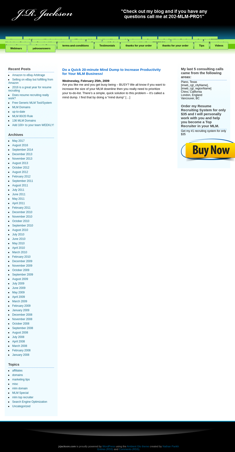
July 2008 (18, 337)
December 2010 (22, 212)
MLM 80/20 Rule (22, 116)
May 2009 (18, 292)
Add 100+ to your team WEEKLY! (33, 125)
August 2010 (20, 230)
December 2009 (22, 261)
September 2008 (22, 328)
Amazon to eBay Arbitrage (28, 75)
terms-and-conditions (75, 45)
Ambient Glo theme (138, 446)
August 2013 (20, 163)
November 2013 (22, 158)
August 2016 (20, 145)
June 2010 (18, 239)
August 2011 (20, 185)
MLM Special (20, 393)
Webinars (16, 48)
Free (94, 42)
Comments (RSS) (129, 449)
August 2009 (20, 279)
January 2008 (20, 354)
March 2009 (19, 301)
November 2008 (22, 319)
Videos (219, 45)
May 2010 (18, 243)
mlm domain (19, 388)
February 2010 (21, 256)
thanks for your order (138, 45)
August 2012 (20, 172)
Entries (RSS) (105, 449)
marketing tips (21, 379)
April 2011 (18, 203)
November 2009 (22, 265)
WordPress (108, 446)
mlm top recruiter (22, 397)
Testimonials (107, 45)
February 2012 (21, 176)
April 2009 (18, 297)
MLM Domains (21, 107)
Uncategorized (21, 406)
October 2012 (20, 167)
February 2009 (21, 305)
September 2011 (22, 181)
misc (15, 384)
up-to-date (18, 111)
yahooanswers (41, 48)
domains (17, 375)
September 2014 (22, 149)
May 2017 (18, 140)
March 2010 (19, 252)
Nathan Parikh (171, 446)
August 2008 (20, 332)
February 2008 (21, 350)
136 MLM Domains (24, 120)
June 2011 (18, 194)
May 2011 (18, 198)
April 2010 (18, 247)
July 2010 (18, 234)
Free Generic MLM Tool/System (32, 102)
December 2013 (22, 154)
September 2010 (22, 225)
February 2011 (21, 207)
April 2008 (18, 341)
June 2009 (18, 288)
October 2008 (20, 323)
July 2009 (18, 283)
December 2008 (22, 314)
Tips (201, 45)
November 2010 (22, 216)
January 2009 (20, 310)
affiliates (17, 370)
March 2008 (19, 346)
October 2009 (20, 270)
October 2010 (20, 221)
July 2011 (18, 190)
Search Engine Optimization (29, 401)
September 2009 (22, 274)
